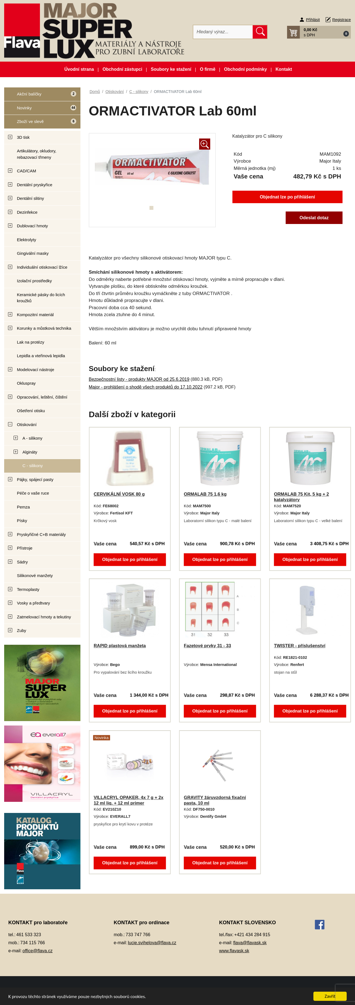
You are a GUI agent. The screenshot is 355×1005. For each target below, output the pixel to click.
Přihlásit (313, 19)
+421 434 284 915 (252, 934)
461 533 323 (28, 934)
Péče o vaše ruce (33, 493)
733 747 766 (138, 934)
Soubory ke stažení (171, 69)
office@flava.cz (37, 950)
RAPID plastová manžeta (120, 645)
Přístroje (24, 548)
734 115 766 (32, 942)
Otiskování (27, 424)
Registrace (341, 19)
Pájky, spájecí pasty (35, 479)
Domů (95, 91)
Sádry (22, 562)
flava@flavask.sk (250, 942)
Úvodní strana (79, 69)
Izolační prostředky (34, 280)
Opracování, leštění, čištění (42, 397)
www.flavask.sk (234, 950)
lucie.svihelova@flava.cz (152, 942)
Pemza (23, 507)
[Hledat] (223, 32)
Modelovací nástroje (35, 369)
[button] (319, 32)
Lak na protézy (30, 342)
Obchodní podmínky (245, 69)
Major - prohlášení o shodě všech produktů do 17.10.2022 (145, 387)
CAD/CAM (26, 170)
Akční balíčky (40, 96)
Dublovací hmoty (32, 225)
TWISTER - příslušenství (299, 645)
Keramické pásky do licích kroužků (41, 297)
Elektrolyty (26, 239)
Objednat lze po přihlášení (287, 197)
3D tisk (23, 137)
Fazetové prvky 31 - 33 (207, 645)
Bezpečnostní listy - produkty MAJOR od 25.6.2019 (139, 379)
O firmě (207, 69)
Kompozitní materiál (35, 314)
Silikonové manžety (35, 575)
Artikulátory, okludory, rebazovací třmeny (36, 154)
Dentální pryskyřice (34, 184)
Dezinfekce (27, 212)
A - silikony (32, 438)
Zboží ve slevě (40, 123)
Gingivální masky (33, 253)
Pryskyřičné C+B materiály (41, 534)
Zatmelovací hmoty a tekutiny (44, 616)
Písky (22, 520)
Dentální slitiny (30, 198)
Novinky (40, 110)
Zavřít (330, 996)
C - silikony (32, 465)
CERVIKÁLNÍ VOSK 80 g (119, 494)
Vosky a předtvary (33, 603)
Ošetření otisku (31, 410)
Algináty (29, 452)
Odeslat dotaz (314, 217)
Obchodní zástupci (122, 69)
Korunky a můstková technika (44, 328)
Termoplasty (28, 589)
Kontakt (283, 69)
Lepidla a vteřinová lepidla (41, 355)
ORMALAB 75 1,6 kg (205, 494)
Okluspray (26, 383)
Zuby (21, 630)
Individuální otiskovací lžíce (42, 267)
